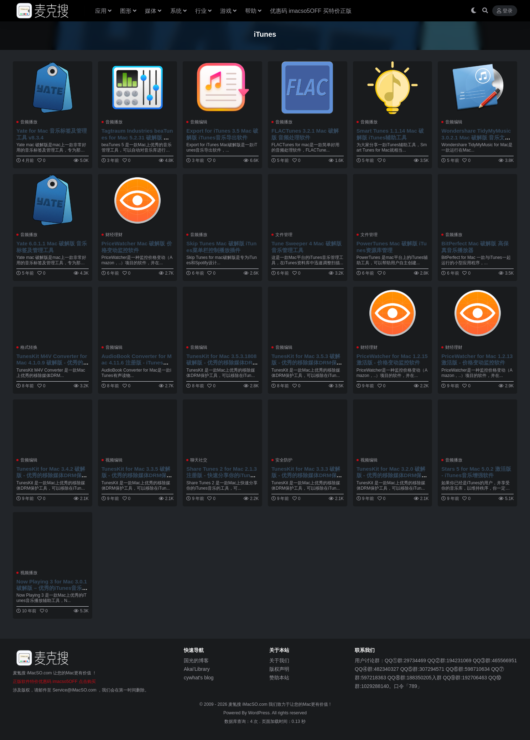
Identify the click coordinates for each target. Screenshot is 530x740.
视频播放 (28, 572)
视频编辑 (114, 460)
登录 (505, 11)
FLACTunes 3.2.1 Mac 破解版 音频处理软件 (305, 134)
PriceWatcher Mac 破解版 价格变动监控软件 (137, 246)
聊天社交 (198, 460)
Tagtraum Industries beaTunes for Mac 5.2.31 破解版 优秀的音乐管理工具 (137, 137)
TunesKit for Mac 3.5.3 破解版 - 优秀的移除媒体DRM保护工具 (306, 362)
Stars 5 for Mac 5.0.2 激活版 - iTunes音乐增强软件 (476, 472)
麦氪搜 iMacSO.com (248, 704)
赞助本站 (279, 677)
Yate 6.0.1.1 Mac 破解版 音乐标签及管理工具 (51, 246)
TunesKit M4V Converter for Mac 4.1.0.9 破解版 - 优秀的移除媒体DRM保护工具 (52, 362)
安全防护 (283, 460)
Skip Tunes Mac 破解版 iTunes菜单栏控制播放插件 (221, 246)
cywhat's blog (199, 677)
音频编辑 (198, 121)
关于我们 (279, 660)
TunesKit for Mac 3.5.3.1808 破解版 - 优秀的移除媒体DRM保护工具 (221, 362)
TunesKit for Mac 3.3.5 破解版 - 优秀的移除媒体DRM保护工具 (137, 475)
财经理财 (114, 234)
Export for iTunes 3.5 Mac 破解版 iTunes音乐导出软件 (219, 134)
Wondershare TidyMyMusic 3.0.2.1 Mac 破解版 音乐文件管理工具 (476, 137)
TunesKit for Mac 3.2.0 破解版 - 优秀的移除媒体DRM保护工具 (392, 475)
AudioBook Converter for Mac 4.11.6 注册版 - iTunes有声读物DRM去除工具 (137, 362)
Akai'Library (197, 669)
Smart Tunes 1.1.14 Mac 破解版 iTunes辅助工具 (390, 134)
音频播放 (28, 121)
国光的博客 (196, 660)
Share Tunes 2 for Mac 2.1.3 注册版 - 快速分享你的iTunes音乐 (221, 475)
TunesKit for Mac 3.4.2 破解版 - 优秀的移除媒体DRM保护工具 (51, 475)
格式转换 (28, 347)
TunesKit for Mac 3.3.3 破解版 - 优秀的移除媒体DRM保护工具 (306, 475)
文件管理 (283, 234)
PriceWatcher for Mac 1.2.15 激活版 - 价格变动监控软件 (392, 359)
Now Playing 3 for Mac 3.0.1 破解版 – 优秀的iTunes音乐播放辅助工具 (52, 587)
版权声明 (279, 669)
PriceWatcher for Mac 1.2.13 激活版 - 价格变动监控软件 (477, 359)
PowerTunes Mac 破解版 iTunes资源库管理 (392, 246)
